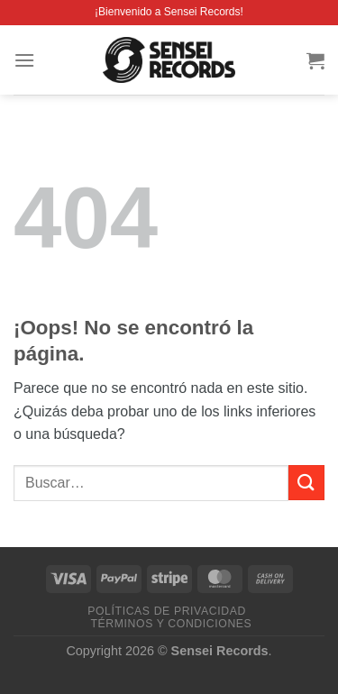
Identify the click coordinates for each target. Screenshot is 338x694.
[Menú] (24, 60)
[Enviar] (306, 482)
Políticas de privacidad (166, 611)
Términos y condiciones (171, 623)
